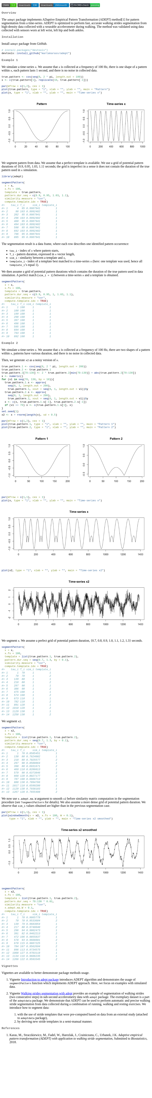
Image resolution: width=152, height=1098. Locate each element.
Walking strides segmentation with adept (46, 1044)
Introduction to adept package (40, 1030)
